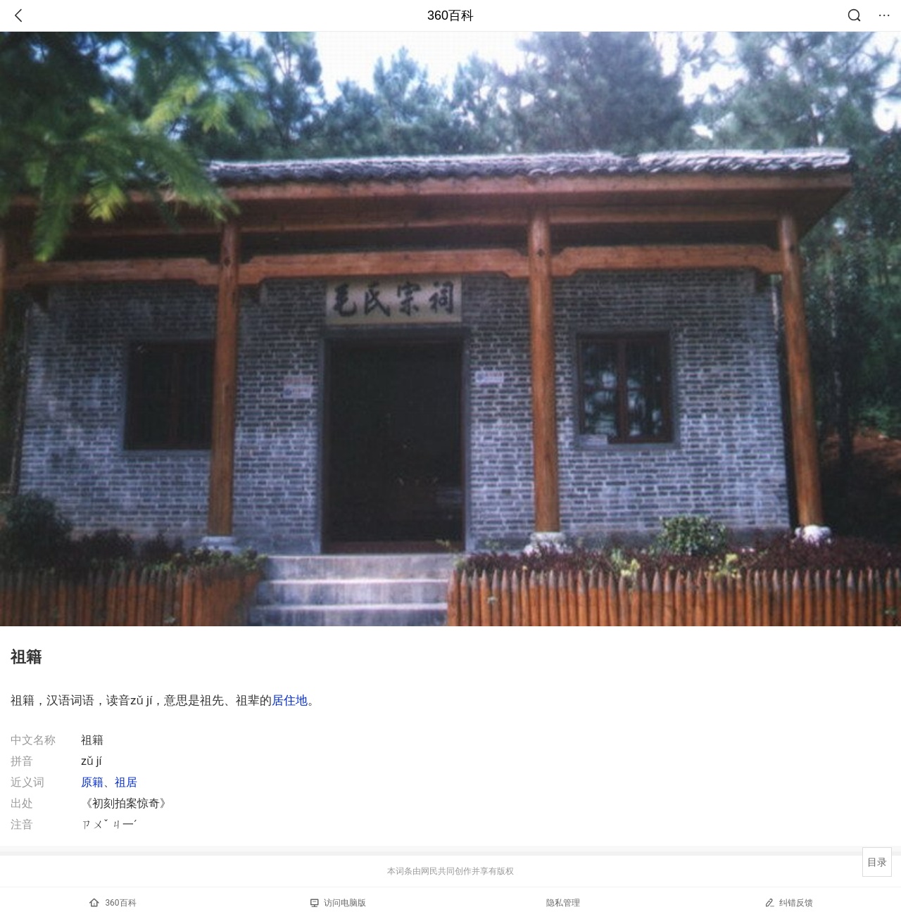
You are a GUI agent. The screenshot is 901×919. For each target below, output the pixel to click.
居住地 (290, 700)
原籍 (92, 782)
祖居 (126, 782)
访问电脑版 (338, 903)
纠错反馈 (788, 902)
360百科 (450, 15)
